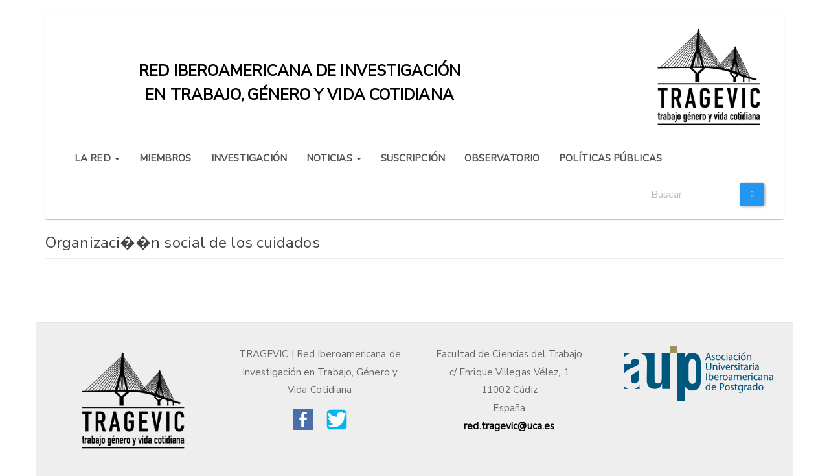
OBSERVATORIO (501, 158)
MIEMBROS (165, 158)
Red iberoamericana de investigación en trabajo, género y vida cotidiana (299, 74)
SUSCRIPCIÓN (413, 158)
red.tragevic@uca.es (509, 426)
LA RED (97, 158)
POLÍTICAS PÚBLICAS (610, 158)
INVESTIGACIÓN (249, 158)
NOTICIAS (333, 158)
